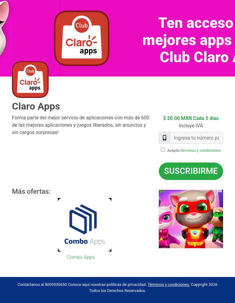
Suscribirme (191, 171)
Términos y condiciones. (168, 284)
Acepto (194, 150)
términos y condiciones (201, 150)
